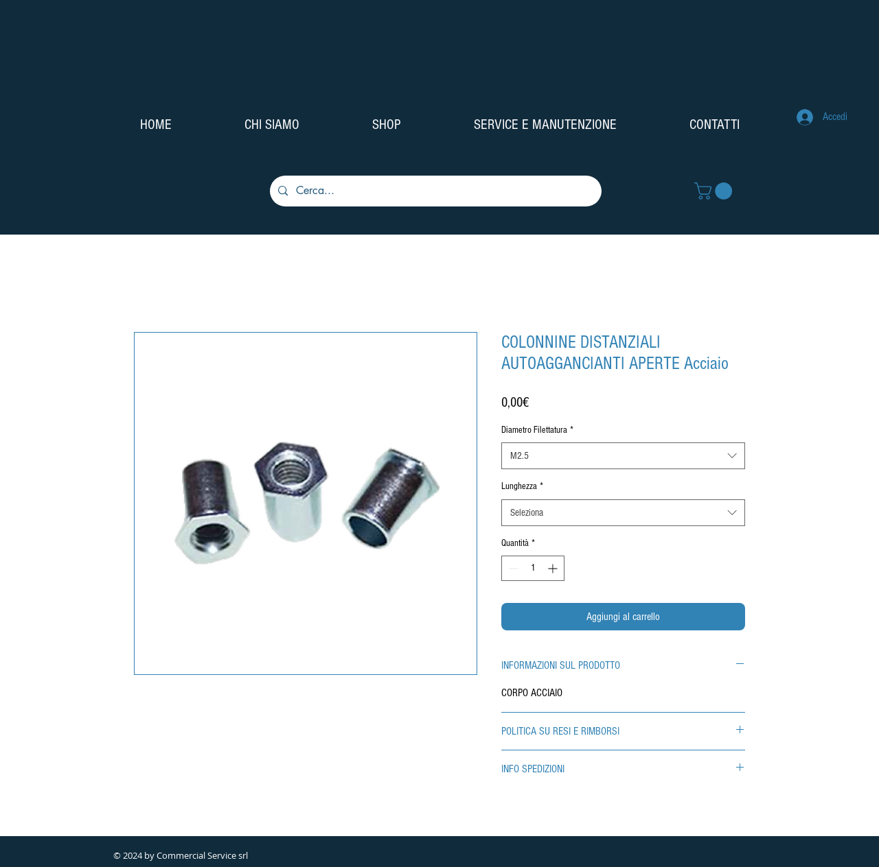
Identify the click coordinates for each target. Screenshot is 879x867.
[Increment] (553, 568)
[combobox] (623, 455)
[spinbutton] (533, 568)
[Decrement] (512, 568)
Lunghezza (522, 486)
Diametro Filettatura (537, 430)
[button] (715, 191)
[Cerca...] (434, 191)
